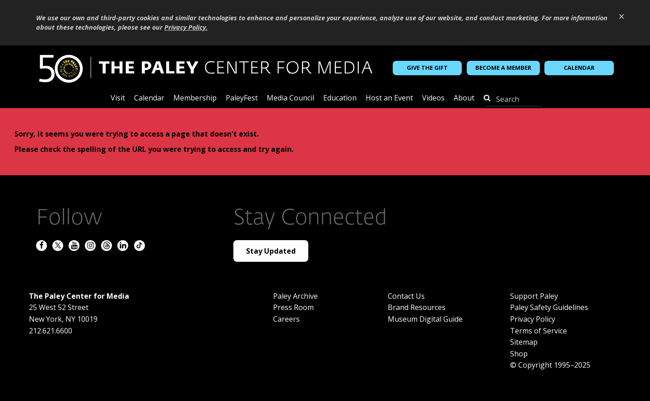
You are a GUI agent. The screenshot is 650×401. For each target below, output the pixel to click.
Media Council (290, 98)
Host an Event (389, 98)
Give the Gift (427, 68)
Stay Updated (271, 251)
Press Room (293, 307)
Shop (519, 354)
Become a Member (503, 68)
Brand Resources (417, 307)
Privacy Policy (532, 319)
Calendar (579, 68)
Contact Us (406, 296)
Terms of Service (538, 331)
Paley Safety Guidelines (549, 307)
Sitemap (524, 342)
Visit (118, 98)
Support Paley (534, 296)
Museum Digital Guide (425, 319)
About (464, 98)
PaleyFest (242, 98)
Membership (195, 98)
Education (340, 98)
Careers (286, 319)
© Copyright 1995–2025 (550, 365)
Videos (433, 98)
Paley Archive (295, 296)
